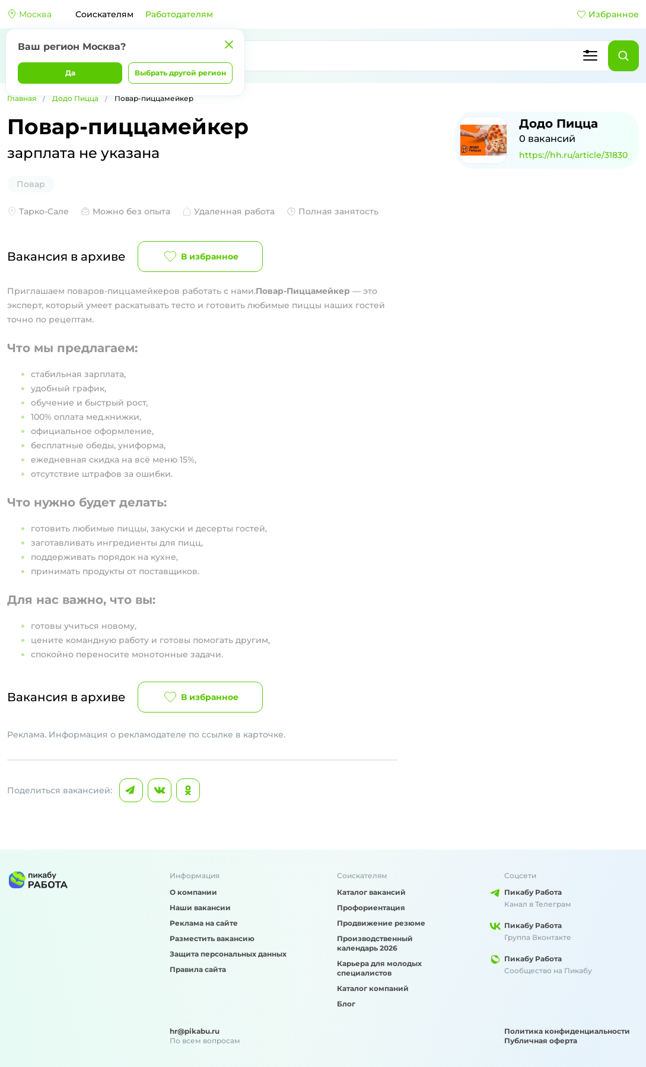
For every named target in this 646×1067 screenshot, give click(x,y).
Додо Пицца (75, 98)
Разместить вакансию (212, 938)
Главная (21, 98)
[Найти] (623, 55)
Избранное (608, 14)
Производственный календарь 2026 (375, 943)
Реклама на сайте (204, 923)
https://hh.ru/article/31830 (573, 155)
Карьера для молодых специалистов (379, 968)
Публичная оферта (540, 1040)
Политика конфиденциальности (567, 1031)
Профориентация (371, 907)
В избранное (200, 256)
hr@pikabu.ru (194, 1031)
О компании (193, 892)
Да (70, 72)
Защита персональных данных (228, 953)
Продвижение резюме (381, 923)
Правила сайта (198, 969)
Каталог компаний (373, 988)
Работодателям (179, 14)
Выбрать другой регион (180, 72)
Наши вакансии (200, 907)
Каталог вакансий (371, 892)
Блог (346, 1003)
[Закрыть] (229, 44)
